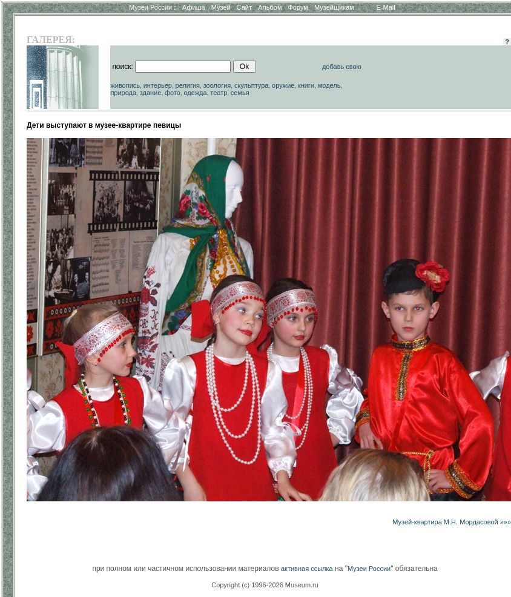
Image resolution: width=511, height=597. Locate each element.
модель (329, 85)
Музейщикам (334, 7)
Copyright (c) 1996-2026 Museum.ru (264, 585)
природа (123, 92)
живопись (125, 85)
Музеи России (152, 7)
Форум (298, 7)
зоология (217, 85)
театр (218, 92)
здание (151, 92)
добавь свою (341, 66)
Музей (221, 7)
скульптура (251, 85)
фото (172, 92)
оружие (283, 85)
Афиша (193, 7)
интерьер (157, 85)
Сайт (244, 7)
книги (306, 85)
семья (240, 92)
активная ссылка (307, 568)
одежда (194, 92)
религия (188, 85)
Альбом (270, 7)
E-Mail (386, 7)
